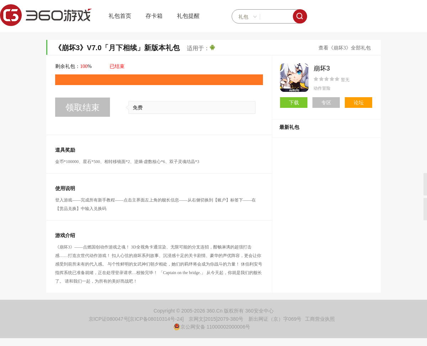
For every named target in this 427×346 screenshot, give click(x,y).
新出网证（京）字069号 (274, 319)
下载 (294, 102)
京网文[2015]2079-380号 (216, 319)
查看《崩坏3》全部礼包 (344, 48)
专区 (326, 102)
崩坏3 (321, 68)
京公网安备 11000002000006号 (212, 326)
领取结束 (82, 107)
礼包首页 (120, 16)
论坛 (359, 102)
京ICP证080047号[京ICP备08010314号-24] (136, 319)
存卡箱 (154, 16)
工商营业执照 (320, 319)
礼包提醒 (188, 16)
